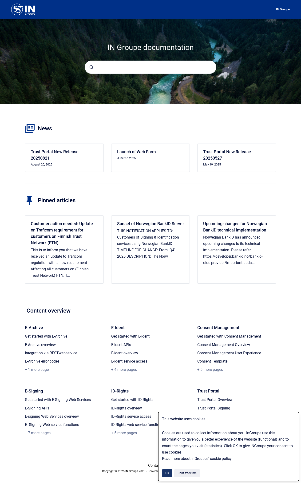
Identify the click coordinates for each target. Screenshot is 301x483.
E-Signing (34, 390)
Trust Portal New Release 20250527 (227, 155)
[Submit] (91, 67)
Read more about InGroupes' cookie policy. (197, 458)
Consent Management (218, 327)
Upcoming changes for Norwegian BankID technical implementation (235, 226)
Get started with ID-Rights (132, 399)
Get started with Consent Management (229, 336)
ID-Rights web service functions (137, 424)
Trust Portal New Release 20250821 (55, 155)
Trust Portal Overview (215, 399)
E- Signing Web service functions (52, 424)
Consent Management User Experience (229, 353)
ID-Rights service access (131, 416)
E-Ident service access (129, 361)
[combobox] (150, 67)
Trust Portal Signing (213, 408)
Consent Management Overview (223, 345)
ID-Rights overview (126, 408)
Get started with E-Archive (46, 336)
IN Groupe (283, 9)
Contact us (157, 465)
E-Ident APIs (121, 345)
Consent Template (212, 361)
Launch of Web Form (136, 151)
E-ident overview (124, 353)
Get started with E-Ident (130, 336)
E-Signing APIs (37, 408)
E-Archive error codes (42, 361)
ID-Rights (120, 390)
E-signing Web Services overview (52, 416)
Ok (167, 473)
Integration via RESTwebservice (51, 353)
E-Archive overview (40, 345)
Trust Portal (208, 390)
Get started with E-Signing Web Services (58, 399)
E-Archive (34, 327)
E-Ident (118, 327)
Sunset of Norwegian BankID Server (150, 223)
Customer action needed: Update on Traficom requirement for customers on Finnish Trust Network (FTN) (62, 233)
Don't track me (187, 473)
